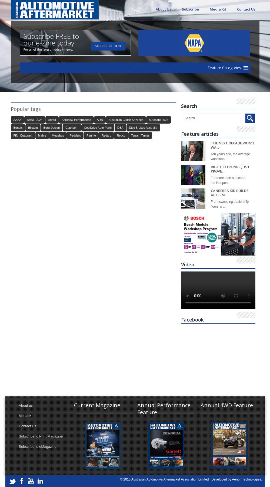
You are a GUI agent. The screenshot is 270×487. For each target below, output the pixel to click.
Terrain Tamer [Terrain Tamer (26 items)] (140, 135)
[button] (224, 67)
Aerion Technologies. (247, 479)
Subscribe (190, 9)
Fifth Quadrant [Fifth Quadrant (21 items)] (23, 135)
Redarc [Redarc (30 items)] (106, 135)
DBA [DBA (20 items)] (120, 127)
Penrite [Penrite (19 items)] (91, 135)
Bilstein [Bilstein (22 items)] (33, 127)
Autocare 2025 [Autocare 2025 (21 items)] (158, 119)
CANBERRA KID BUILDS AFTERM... (230, 192)
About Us (163, 9)
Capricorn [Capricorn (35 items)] (71, 127)
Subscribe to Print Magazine (41, 436)
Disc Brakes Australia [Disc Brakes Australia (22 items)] (143, 127)
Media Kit (218, 9)
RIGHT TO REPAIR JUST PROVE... (230, 169)
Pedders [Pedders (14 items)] (75, 135)
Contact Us (246, 9)
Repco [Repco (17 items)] (121, 135)
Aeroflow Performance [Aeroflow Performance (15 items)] (76, 119)
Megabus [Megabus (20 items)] (58, 135)
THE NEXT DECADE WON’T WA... (233, 145)
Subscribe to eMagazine (37, 447)
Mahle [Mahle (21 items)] (42, 135)
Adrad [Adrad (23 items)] (52, 119)
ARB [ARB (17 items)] (100, 119)
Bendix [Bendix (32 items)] (18, 127)
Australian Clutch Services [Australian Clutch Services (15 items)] (126, 119)
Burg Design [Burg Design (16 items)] (52, 127)
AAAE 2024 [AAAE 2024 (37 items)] (34, 119)
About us (26, 405)
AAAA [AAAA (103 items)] (17, 119)
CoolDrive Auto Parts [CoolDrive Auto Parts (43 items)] (98, 127)
